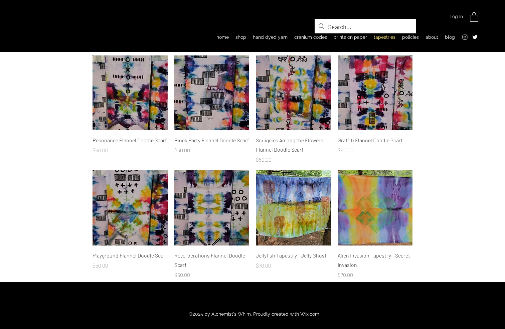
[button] (474, 17)
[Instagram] (465, 37)
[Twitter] (475, 37)
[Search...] (365, 27)
